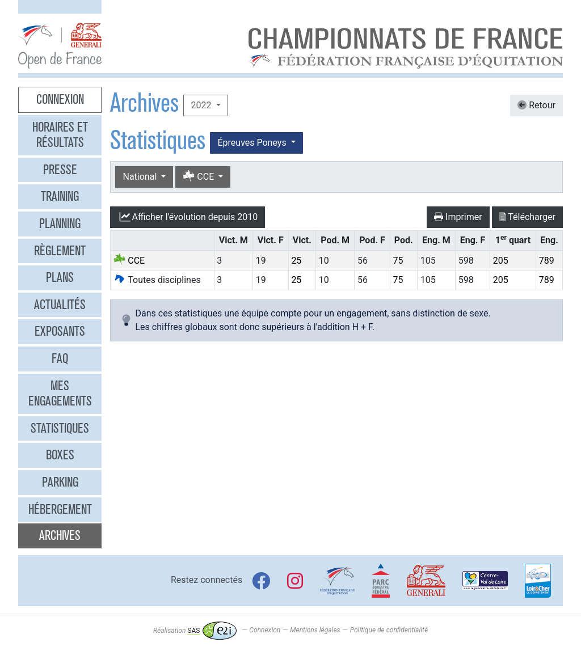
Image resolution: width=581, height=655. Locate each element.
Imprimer (458, 217)
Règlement (60, 251)
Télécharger (527, 217)
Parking (60, 482)
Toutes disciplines (156, 279)
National (141, 176)
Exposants (60, 331)
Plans (60, 277)
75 (398, 260)
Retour (536, 105)
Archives (60, 535)
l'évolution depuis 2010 (187, 217)
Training (60, 196)
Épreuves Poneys (252, 142)
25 (296, 260)
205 (500, 260)
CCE (199, 177)
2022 (202, 105)
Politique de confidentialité (389, 631)
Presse (60, 170)
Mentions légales (315, 631)
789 (546, 260)
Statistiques (60, 428)
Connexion (60, 99)
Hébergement (60, 509)
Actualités (60, 304)
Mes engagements (60, 393)
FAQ (60, 358)
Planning (60, 223)
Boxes (60, 455)
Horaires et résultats (60, 135)
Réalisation (195, 631)
